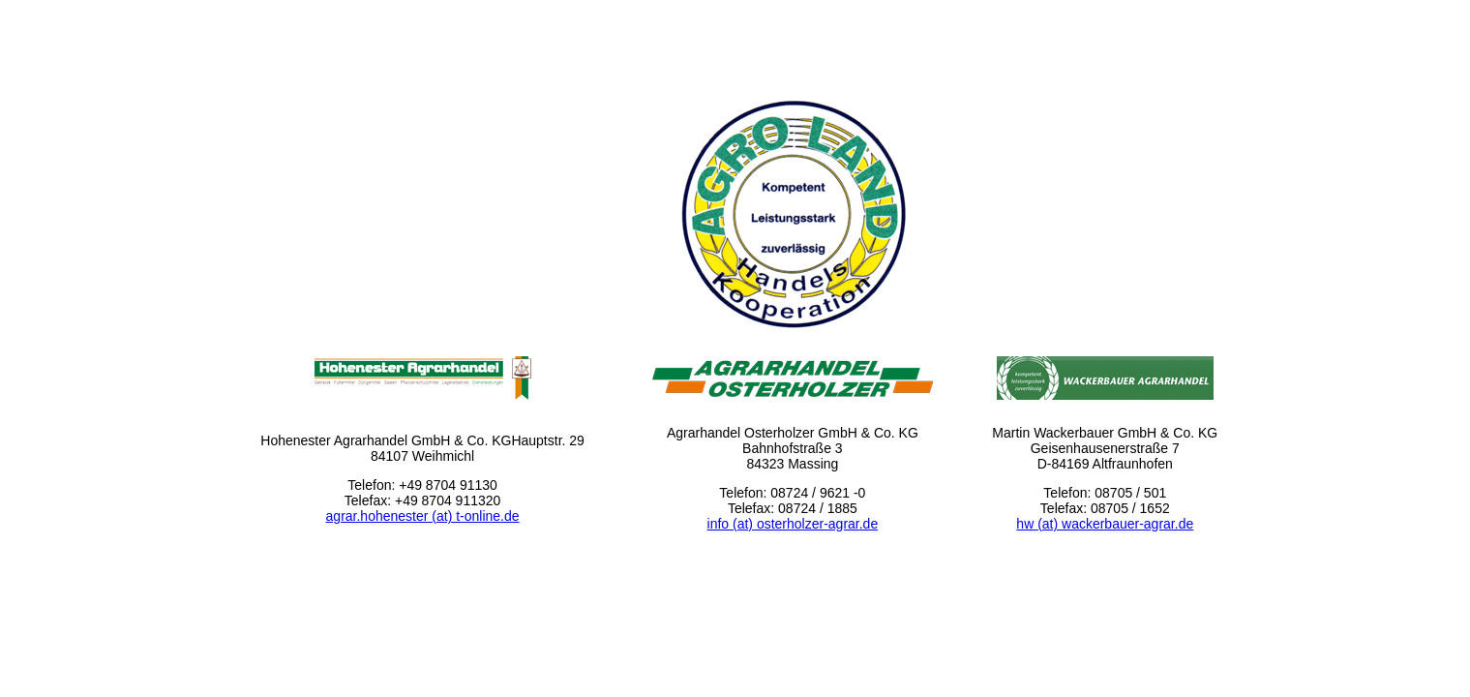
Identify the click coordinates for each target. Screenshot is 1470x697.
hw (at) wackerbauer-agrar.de (1104, 523)
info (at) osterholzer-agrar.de (793, 523)
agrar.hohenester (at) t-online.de (423, 516)
